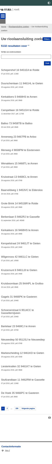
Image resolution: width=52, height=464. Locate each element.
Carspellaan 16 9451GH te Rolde (20, 109)
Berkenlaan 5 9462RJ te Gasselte (20, 219)
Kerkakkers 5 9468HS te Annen (19, 96)
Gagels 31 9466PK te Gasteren (19, 302)
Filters (47, 34)
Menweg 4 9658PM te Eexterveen (20, 151)
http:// (5, 460)
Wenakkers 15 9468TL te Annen (19, 164)
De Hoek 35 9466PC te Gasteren (20, 401)
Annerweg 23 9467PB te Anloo (18, 137)
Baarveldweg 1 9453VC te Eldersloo (22, 192)
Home (3, 22)
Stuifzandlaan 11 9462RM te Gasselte (23, 388)
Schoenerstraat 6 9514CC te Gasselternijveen (17, 318)
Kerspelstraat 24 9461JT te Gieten (20, 247)
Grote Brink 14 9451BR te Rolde (19, 206)
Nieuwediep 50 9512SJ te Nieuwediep (23, 346)
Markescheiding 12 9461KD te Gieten (22, 360)
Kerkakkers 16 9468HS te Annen (20, 233)
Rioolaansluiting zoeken (19, 22)
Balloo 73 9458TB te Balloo (16, 123)
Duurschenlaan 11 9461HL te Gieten (22, 82)
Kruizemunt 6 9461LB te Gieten (19, 275)
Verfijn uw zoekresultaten (12, 48)
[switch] (49, 2)
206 (18, 418)
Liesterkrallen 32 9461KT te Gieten (21, 374)
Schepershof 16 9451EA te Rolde (20, 68)
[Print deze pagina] (49, 428)
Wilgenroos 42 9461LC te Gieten (20, 261)
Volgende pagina (31, 418)
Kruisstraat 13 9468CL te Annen (19, 178)
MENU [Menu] (3, 16)
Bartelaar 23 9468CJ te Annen (18, 333)
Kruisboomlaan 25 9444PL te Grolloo (22, 288)
